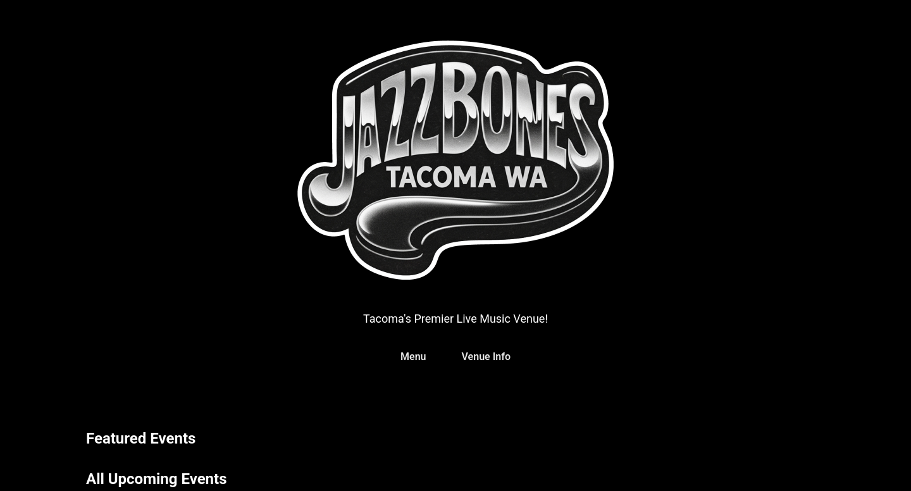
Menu (413, 357)
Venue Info (486, 357)
